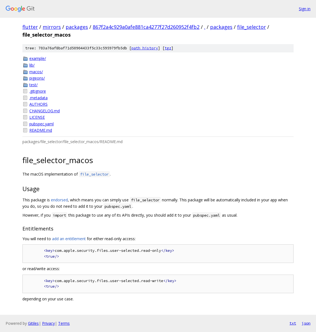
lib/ (32, 65)
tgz (168, 48)
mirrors (52, 27)
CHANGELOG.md (44, 110)
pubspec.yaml (41, 123)
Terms (64, 323)
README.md (40, 130)
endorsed (59, 199)
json (306, 323)
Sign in (304, 8)
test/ (33, 84)
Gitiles (33, 323)
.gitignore (37, 91)
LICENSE (37, 117)
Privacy (48, 323)
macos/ (36, 71)
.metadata (38, 97)
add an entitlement (69, 238)
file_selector (251, 27)
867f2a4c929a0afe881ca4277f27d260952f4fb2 (146, 27)
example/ (37, 58)
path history (144, 48)
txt (292, 323)
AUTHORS (38, 104)
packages (77, 27)
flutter (30, 27)
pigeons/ (37, 78)
